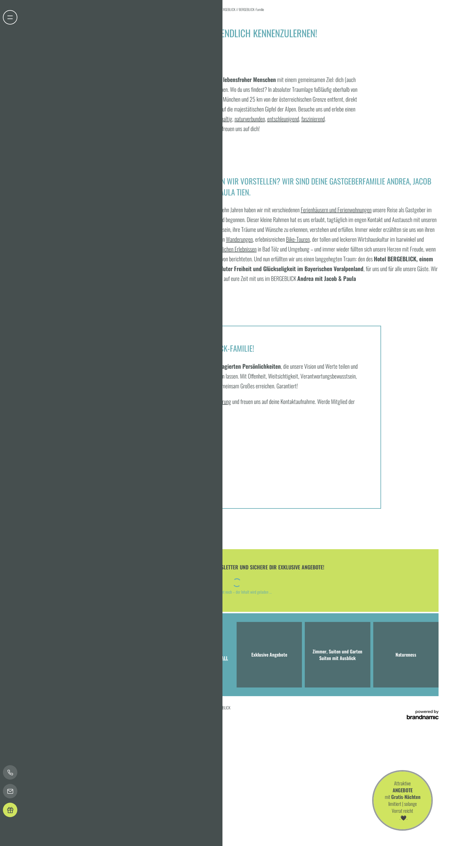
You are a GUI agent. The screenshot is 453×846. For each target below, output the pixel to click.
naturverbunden (250, 118)
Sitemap (153, 708)
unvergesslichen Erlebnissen (229, 249)
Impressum (53, 708)
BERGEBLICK (228, 9)
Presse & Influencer (175, 708)
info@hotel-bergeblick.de (139, 669)
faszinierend (313, 118)
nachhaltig (222, 118)
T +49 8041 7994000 (93, 669)
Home (213, 9)
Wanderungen (239, 239)
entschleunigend (283, 118)
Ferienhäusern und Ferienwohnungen (336, 209)
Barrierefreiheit (133, 708)
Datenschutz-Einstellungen (102, 708)
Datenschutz (72, 708)
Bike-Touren (298, 239)
